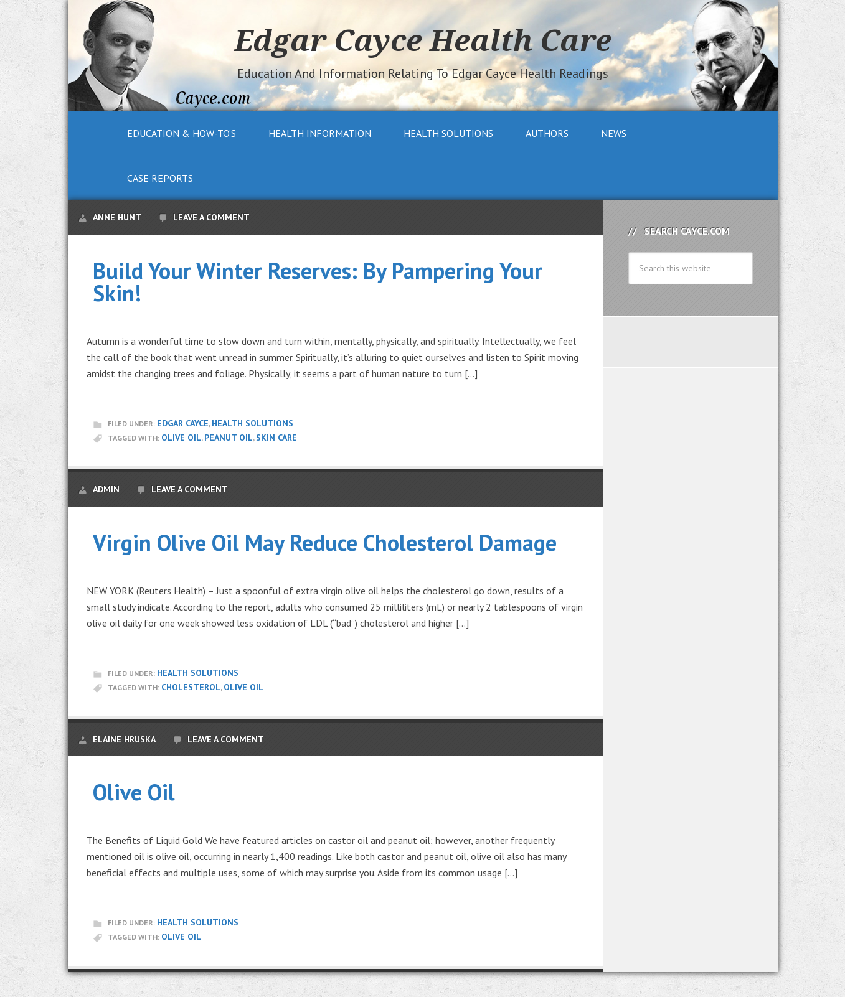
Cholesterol (190, 687)
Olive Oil (181, 437)
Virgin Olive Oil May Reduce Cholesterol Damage (325, 542)
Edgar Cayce (183, 423)
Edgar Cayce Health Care (422, 40)
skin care (276, 437)
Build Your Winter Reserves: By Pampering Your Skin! (317, 281)
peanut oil (228, 437)
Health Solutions (252, 423)
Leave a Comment (211, 217)
